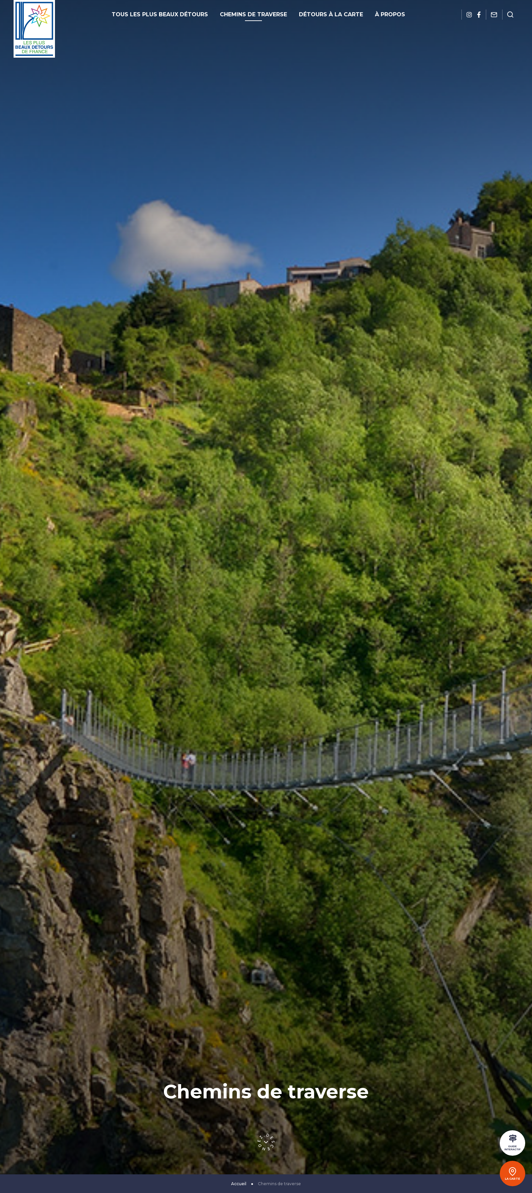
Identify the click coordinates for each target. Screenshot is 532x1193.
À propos (390, 14)
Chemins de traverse (253, 14)
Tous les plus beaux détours (160, 14)
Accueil (238, 1183)
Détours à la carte (331, 14)
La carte (512, 1178)
